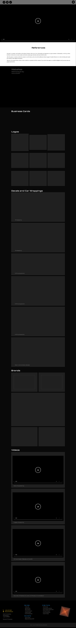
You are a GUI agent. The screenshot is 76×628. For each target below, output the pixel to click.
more (50, 60)
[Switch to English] (19, 2)
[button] (38, 21)
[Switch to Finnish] (16, 2)
